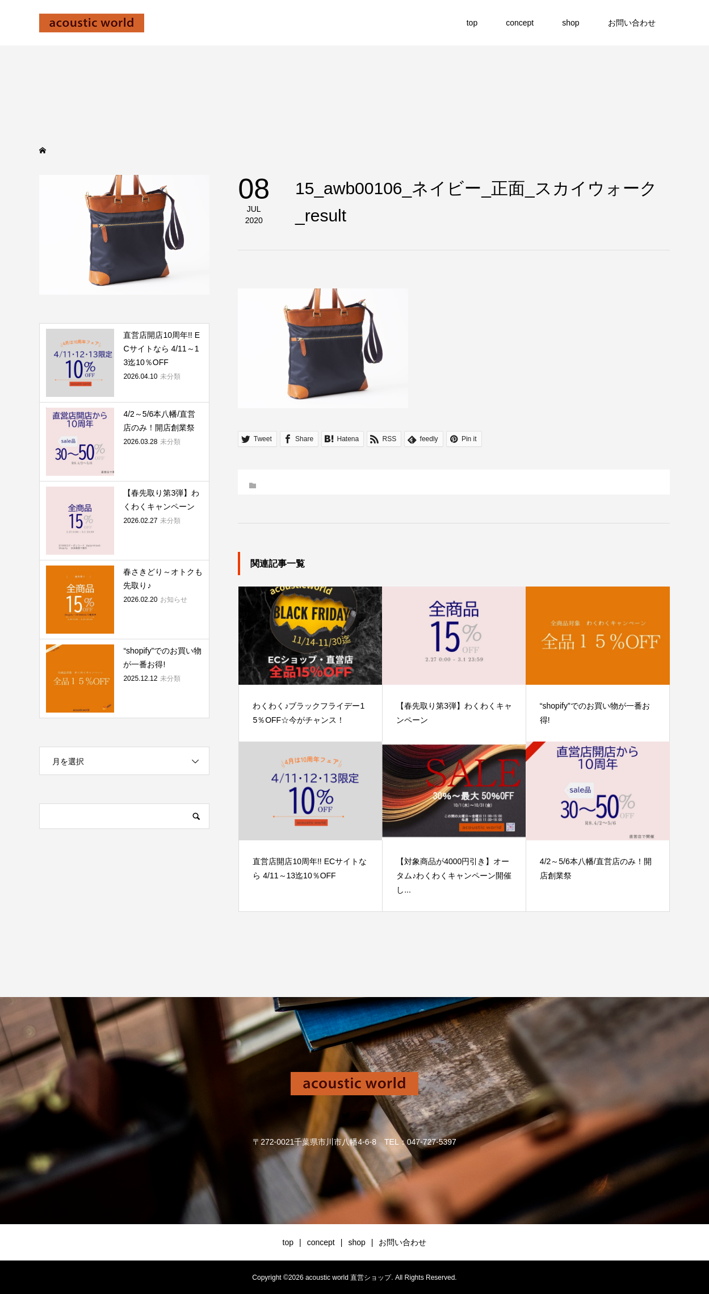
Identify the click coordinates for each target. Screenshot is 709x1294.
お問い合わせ (632, 22)
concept (520, 22)
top (472, 22)
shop (570, 22)
